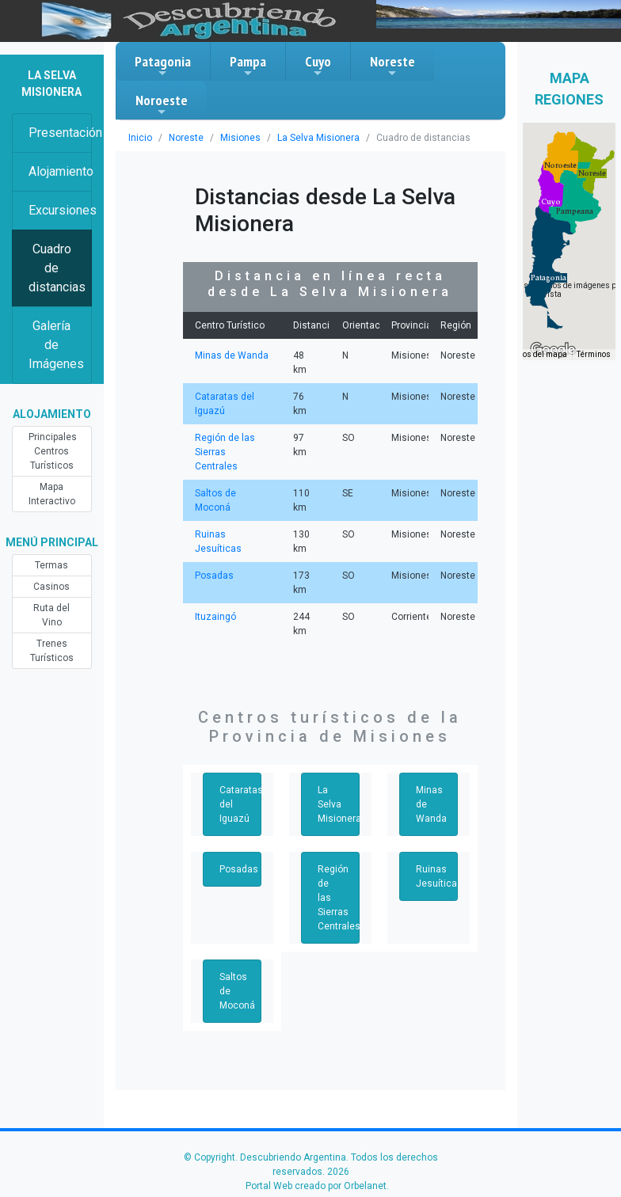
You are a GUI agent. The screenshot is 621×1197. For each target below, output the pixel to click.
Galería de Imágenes (56, 344)
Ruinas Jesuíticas (437, 876)
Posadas (214, 575)
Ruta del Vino (51, 615)
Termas (51, 565)
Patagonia (163, 65)
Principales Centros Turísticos (53, 451)
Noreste (392, 65)
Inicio (140, 137)
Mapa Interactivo (52, 494)
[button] (548, 278)
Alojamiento (60, 171)
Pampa (248, 65)
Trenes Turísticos (52, 650)
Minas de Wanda (232, 355)
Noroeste (161, 104)
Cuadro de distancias (57, 267)
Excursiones (60, 210)
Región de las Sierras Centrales (225, 452)
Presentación (60, 132)
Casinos (51, 586)
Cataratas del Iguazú (240, 804)
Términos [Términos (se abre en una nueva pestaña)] (594, 354)
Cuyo (318, 65)
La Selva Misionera (318, 137)
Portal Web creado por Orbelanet (316, 1185)
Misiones (240, 137)
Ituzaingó (215, 616)
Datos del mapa (538, 354)
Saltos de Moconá (237, 991)
